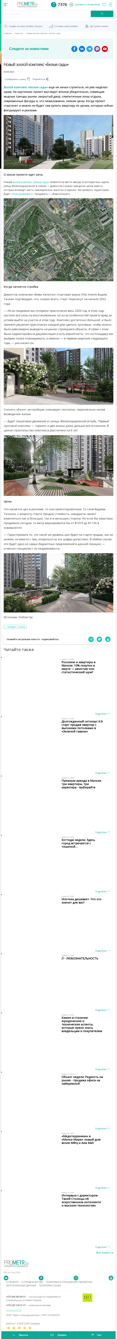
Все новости (104, 1252)
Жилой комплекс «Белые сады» (26, 87)
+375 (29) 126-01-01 (28, 1305)
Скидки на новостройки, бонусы (25, 26)
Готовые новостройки (66, 26)
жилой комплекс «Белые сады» (30, 182)
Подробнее (102, 713)
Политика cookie (50, 1285)
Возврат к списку (16, 626)
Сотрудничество (32, 1282)
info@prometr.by (14, 1310)
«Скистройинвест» (22, 194)
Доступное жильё (99, 26)
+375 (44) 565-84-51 (33, 1296)
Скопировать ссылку (17, 79)
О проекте (12, 1282)
